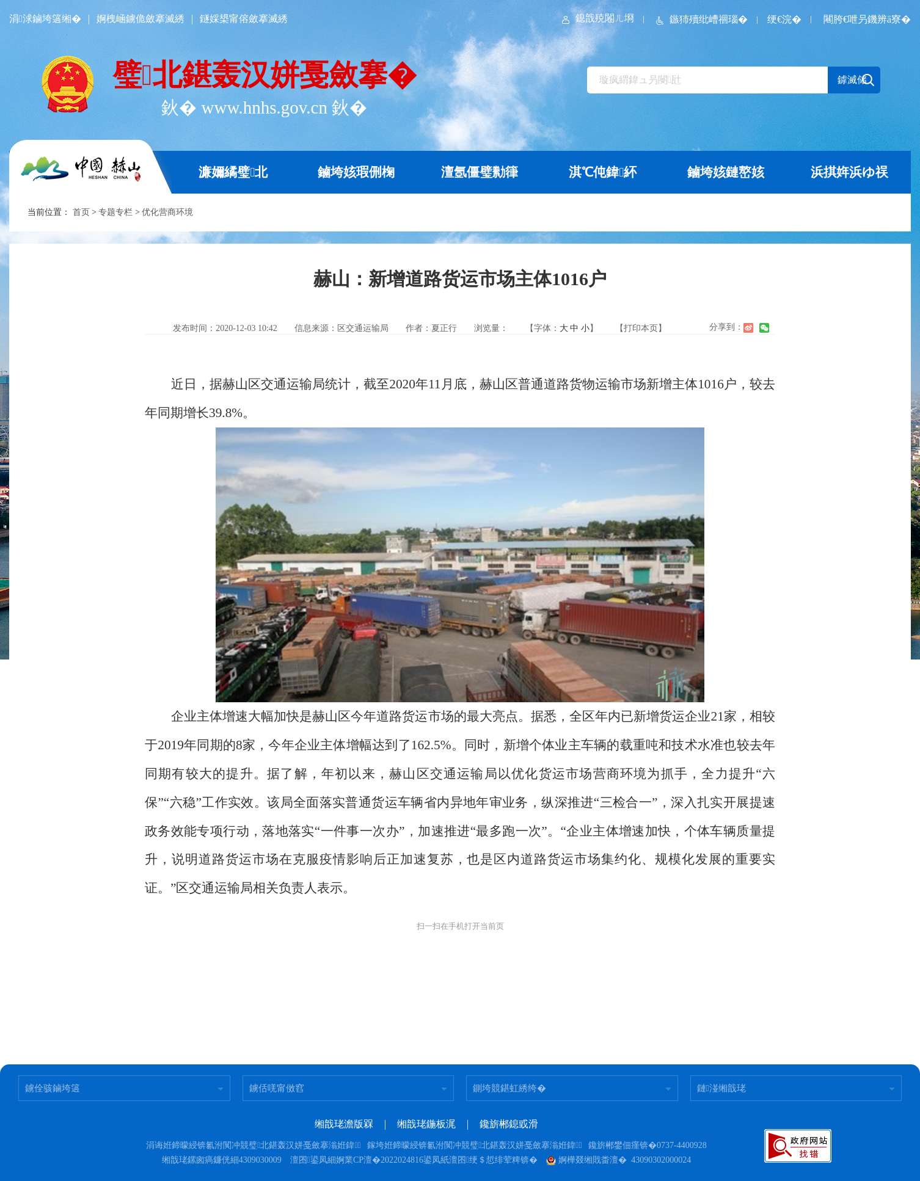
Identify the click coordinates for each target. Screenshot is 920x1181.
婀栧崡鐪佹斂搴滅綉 (140, 18)
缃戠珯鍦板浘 (426, 1124)
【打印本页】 (640, 328)
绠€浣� (784, 19)
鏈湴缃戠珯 (721, 1088)
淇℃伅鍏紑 (603, 172)
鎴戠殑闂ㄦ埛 (597, 18)
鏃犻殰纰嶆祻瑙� (701, 19)
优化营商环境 (167, 212)
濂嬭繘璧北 (233, 172)
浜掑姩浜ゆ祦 (849, 172)
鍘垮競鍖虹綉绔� (509, 1088)
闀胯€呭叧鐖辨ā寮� (867, 19)
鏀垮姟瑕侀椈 (356, 172)
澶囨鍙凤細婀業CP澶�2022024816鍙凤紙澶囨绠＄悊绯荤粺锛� (414, 1160)
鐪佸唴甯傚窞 (276, 1088)
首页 (81, 212)
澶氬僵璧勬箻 (479, 172)
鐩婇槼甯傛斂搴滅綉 (244, 18)
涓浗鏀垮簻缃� (45, 18)
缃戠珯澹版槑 (344, 1124)
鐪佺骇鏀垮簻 (52, 1088)
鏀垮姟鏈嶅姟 (725, 172)
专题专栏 (115, 212)
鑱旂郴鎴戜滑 (509, 1124)
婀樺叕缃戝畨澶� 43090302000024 (618, 1160)
